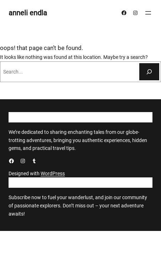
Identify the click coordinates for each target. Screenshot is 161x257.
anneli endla (28, 13)
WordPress (53, 173)
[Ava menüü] (148, 13)
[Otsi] (149, 71)
